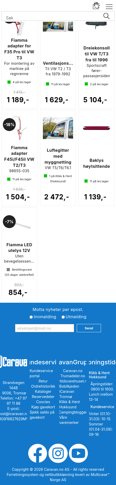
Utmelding (76, 316)
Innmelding (45, 316)
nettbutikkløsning (59, 474)
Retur (43, 381)
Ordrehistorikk (43, 386)
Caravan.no (73, 370)
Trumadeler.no (72, 376)
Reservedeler (43, 396)
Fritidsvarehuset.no (72, 381)
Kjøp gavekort (43, 407)
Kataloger (43, 391)
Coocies (43, 402)
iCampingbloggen (73, 412)
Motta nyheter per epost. (58, 309)
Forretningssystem (22, 474)
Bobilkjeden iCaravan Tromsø (69, 391)
